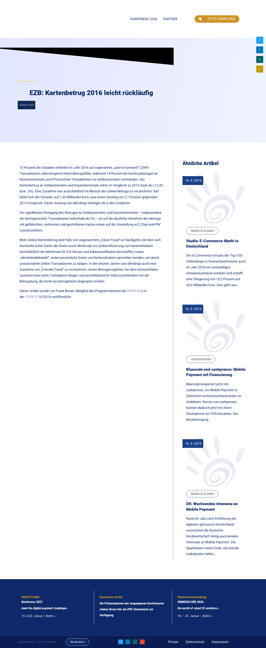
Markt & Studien (202, 231)
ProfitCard (134, 291)
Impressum (220, 642)
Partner (170, 19)
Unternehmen (201, 359)
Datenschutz (195, 642)
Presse (173, 642)
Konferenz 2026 (143, 19)
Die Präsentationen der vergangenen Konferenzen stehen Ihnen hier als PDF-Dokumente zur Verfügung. (132, 609)
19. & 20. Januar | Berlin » (38, 616)
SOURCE (31, 297)
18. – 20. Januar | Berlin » (195, 616)
